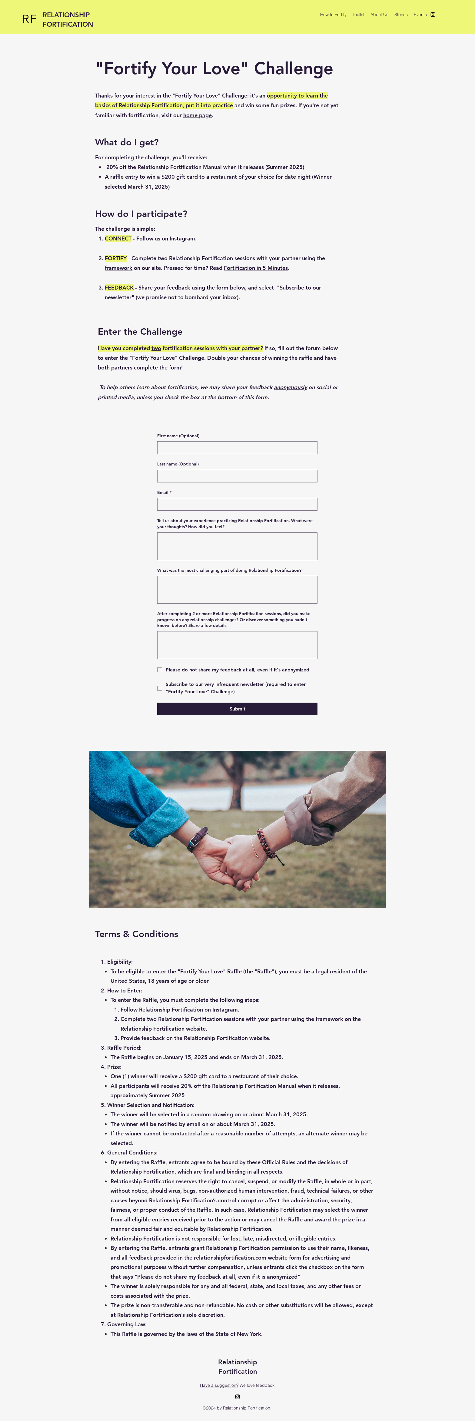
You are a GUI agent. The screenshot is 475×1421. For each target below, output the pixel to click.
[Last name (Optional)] (236, 476)
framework (118, 267)
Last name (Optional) (178, 464)
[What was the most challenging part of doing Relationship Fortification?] (237, 589)
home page (197, 115)
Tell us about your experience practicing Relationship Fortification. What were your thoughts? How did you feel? (235, 523)
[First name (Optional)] (236, 448)
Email (164, 493)
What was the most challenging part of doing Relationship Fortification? (229, 570)
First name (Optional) (178, 436)
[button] (358, 14)
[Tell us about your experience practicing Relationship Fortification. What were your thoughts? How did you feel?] (237, 546)
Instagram (182, 238)
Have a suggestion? (219, 1385)
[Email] (236, 504)
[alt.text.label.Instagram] (433, 15)
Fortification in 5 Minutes (256, 267)
